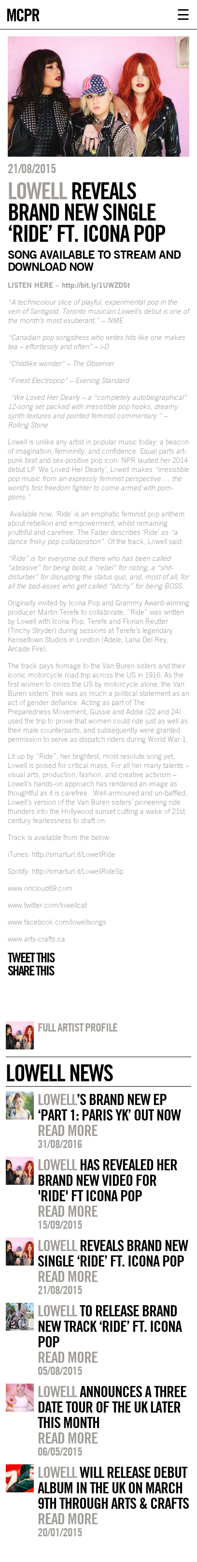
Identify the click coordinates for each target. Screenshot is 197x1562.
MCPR (22, 13)
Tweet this (31, 957)
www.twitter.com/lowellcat (47, 905)
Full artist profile (77, 1027)
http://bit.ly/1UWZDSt (96, 285)
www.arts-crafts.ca (36, 938)
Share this (31, 970)
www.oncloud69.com (40, 888)
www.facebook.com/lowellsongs (57, 922)
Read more (68, 1130)
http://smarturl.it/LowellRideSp (77, 871)
